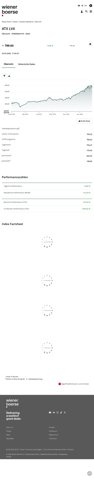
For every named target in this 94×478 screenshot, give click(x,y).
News (8, 435)
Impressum (53, 431)
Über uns (9, 427)
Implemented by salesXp (48, 454)
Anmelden (82, 12)
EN (86, 5)
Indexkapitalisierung (35, 379)
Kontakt (52, 427)
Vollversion (53, 438)
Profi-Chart (84, 121)
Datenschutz (53, 435)
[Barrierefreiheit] (90, 5)
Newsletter (10, 438)
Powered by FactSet (32, 454)
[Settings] (4, 76)
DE (79, 5)
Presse (8, 431)
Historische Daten (26, 64)
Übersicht (8, 64)
